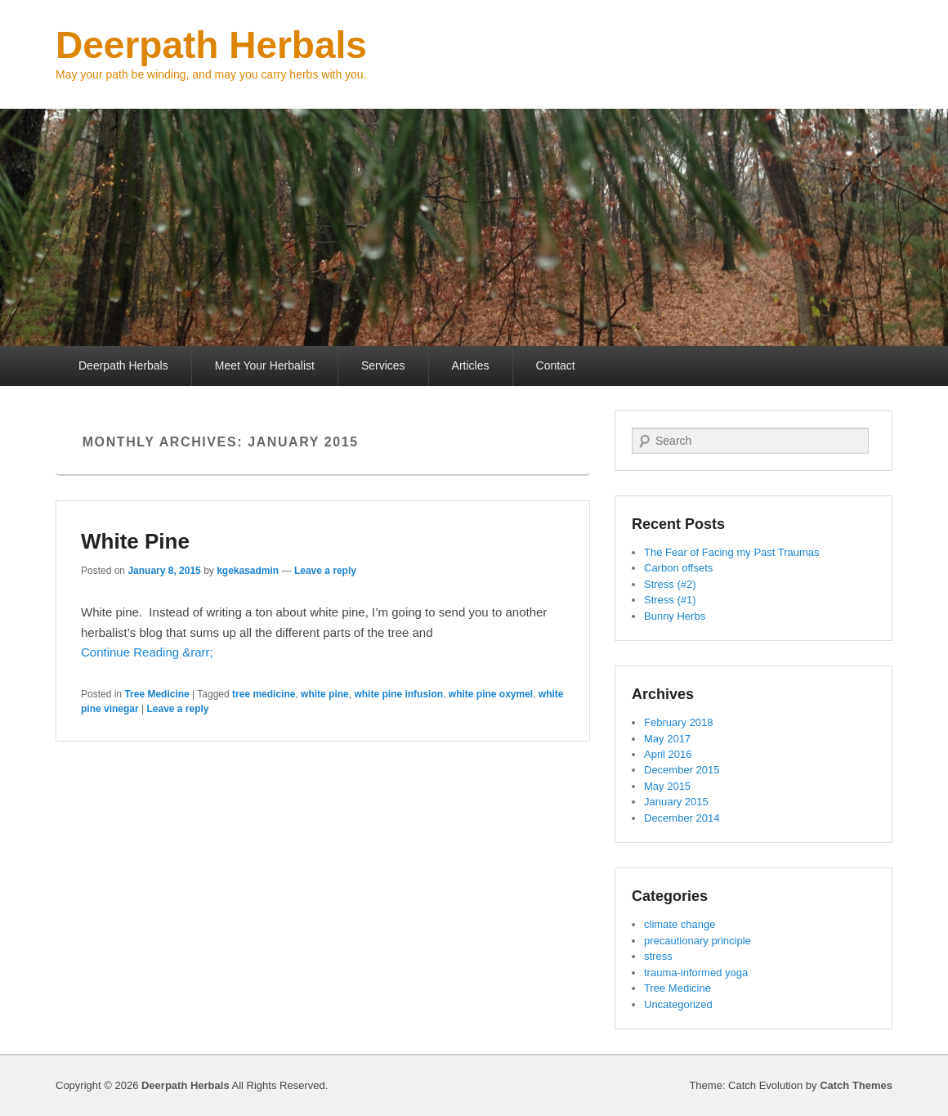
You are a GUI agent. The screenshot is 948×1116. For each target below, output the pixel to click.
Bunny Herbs (674, 616)
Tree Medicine (156, 694)
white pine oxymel (491, 694)
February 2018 (678, 722)
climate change (679, 924)
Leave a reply (325, 570)
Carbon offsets (678, 568)
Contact (555, 365)
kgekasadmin (248, 570)
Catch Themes (856, 1085)
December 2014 (682, 818)
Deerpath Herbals (211, 45)
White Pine (135, 541)
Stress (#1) (670, 600)
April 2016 (668, 754)
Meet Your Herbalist (265, 365)
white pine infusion (398, 694)
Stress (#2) (670, 584)
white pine (325, 694)
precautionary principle (697, 940)
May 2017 (667, 739)
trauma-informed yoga (696, 972)
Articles (471, 365)
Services (383, 365)
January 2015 (676, 802)
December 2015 (682, 770)
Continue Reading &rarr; (147, 652)
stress (658, 956)
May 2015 (667, 786)
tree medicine (263, 694)
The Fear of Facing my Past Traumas (732, 552)
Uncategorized (678, 1004)
